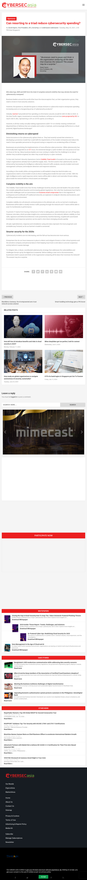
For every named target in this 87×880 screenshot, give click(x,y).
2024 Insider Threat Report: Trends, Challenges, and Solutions (42, 625)
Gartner (15, 114)
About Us (9, 802)
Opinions (11, 18)
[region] (43, 432)
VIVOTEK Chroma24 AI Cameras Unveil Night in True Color (25, 758)
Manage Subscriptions (14, 838)
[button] (5, 432)
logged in (14, 397)
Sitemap (9, 810)
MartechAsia (10, 792)
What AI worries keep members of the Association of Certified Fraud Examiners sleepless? (46, 673)
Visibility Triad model (48, 159)
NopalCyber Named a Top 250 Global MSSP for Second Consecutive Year (30, 713)
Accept (43, 877)
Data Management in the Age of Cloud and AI (28, 644)
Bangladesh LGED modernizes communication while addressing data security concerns (45, 662)
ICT (30, 150)
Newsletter (10, 842)
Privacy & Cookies (12, 816)
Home (8, 798)
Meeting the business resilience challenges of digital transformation (38, 684)
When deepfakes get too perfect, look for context (62, 341)
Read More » (8, 719)
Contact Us (10, 806)
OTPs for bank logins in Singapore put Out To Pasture (64, 376)
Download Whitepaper (20, 620)
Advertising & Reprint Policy (16, 824)
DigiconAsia (10, 788)
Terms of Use (11, 820)
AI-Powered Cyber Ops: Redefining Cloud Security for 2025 (49, 633)
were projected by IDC (69, 116)
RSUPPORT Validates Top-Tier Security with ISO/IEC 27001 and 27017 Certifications (34, 724)
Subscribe (9, 834)
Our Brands (10, 784)
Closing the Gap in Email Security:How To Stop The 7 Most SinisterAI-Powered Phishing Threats (46, 616)
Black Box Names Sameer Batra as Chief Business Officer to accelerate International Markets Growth (40, 734)
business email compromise (49, 192)
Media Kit (9, 828)
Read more (18, 668)
